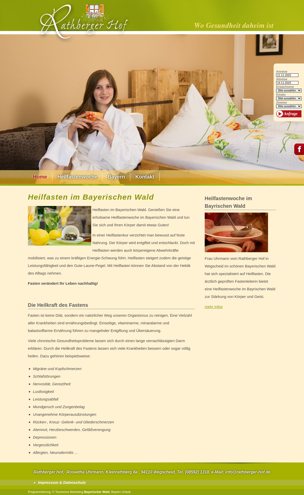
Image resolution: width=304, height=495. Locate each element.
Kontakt (144, 177)
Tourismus (62, 492)
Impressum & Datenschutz (62, 482)
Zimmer (281, 102)
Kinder (281, 95)
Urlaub (126, 492)
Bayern (116, 177)
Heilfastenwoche (78, 177)
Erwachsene (285, 87)
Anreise (281, 71)
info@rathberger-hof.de (247, 472)
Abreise (281, 79)
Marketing (76, 492)
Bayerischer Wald (96, 492)
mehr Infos (214, 307)
